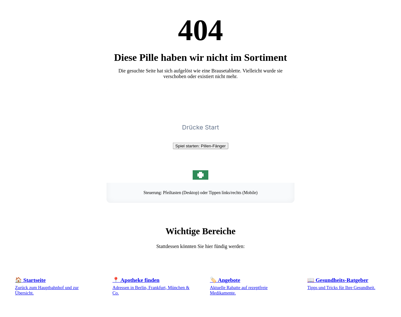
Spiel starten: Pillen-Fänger (200, 146)
